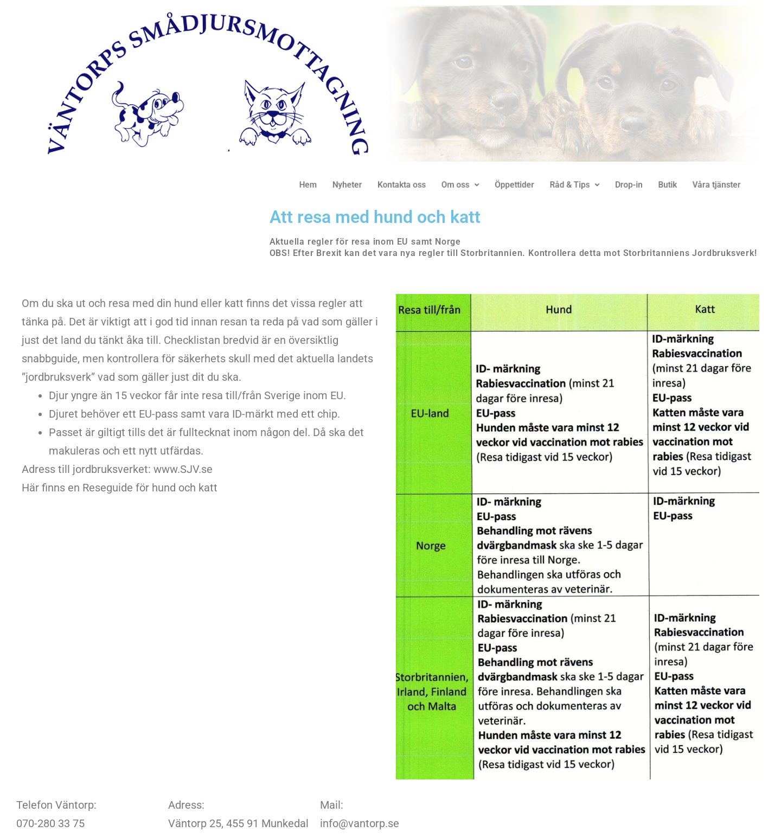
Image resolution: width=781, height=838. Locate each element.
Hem (313, 184)
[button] (456, 185)
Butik (648, 184)
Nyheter (350, 184)
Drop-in (612, 184)
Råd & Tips (562, 184)
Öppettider (506, 184)
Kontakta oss (401, 184)
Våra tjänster (694, 184)
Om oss (455, 184)
